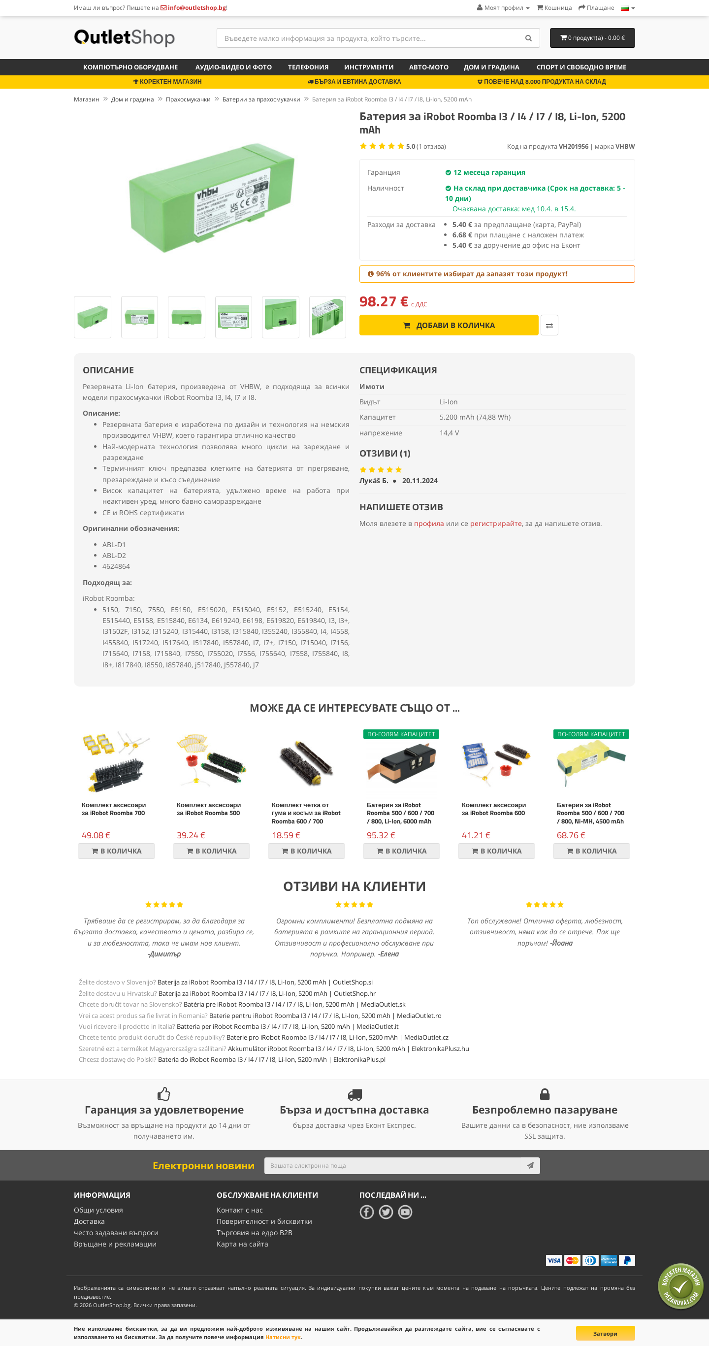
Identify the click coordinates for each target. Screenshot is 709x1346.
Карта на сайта (242, 1243)
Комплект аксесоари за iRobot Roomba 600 (494, 809)
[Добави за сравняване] (522, 325)
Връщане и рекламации (115, 1243)
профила (429, 523)
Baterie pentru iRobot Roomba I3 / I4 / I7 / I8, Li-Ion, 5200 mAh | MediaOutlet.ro (325, 1015)
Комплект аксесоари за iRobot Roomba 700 (114, 809)
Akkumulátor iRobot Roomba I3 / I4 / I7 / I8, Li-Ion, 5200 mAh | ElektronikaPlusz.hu (348, 1048)
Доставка (89, 1221)
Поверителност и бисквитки (264, 1221)
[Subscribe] (530, 1165)
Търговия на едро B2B (254, 1232)
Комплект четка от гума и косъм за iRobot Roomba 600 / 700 (306, 813)
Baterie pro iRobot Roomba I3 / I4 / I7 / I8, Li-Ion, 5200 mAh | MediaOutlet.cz (337, 1037)
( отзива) (426, 146)
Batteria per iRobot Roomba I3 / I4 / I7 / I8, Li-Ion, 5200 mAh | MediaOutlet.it (288, 1026)
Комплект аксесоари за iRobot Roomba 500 (209, 809)
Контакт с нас (240, 1210)
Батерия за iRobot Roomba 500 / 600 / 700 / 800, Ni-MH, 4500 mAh (590, 813)
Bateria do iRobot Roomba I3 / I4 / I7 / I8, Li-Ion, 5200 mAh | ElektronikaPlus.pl (272, 1059)
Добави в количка (435, 325)
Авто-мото (429, 67)
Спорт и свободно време (581, 67)
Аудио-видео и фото (233, 67)
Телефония (308, 67)
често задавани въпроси (116, 1232)
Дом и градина (491, 67)
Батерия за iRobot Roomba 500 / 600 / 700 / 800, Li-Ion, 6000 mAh (400, 813)
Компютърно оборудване (130, 67)
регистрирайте (496, 523)
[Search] (529, 38)
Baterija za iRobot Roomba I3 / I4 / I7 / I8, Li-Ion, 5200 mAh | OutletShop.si (265, 982)
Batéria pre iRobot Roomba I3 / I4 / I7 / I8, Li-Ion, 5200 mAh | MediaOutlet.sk (295, 1004)
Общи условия (98, 1210)
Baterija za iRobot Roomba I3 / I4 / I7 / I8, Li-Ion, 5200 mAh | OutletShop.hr (267, 993)
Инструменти (369, 67)
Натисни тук (283, 1337)
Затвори (605, 1333)
